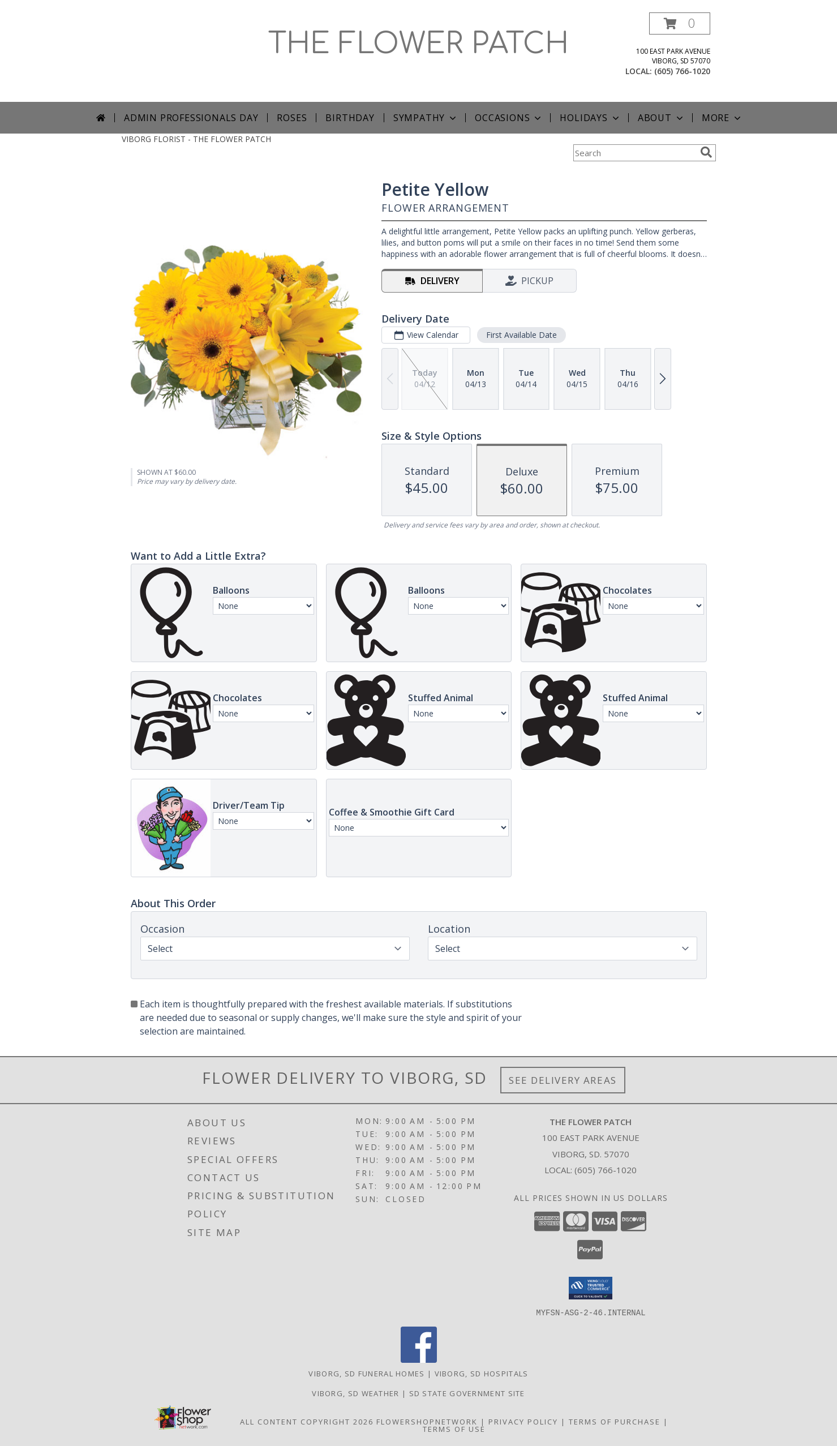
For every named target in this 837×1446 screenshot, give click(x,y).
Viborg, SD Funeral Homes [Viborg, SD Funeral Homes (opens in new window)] (366, 1373)
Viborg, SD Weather (355, 1393)
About (661, 117)
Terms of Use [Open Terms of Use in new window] (454, 1428)
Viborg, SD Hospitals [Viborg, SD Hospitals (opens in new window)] (482, 1373)
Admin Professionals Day (191, 117)
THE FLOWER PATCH (418, 44)
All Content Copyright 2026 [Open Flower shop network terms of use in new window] (307, 1421)
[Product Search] (634, 153)
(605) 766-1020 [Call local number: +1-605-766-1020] (682, 71)
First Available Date (521, 334)
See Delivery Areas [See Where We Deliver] (563, 1080)
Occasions (509, 117)
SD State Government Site (467, 1393)
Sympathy (425, 117)
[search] (706, 152)
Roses (292, 117)
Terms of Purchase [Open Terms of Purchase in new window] (614, 1421)
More (722, 117)
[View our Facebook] (419, 1359)
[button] (679, 23)
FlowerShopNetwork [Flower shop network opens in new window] (427, 1421)
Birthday (349, 117)
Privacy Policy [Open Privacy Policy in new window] (523, 1421)
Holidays (590, 117)
